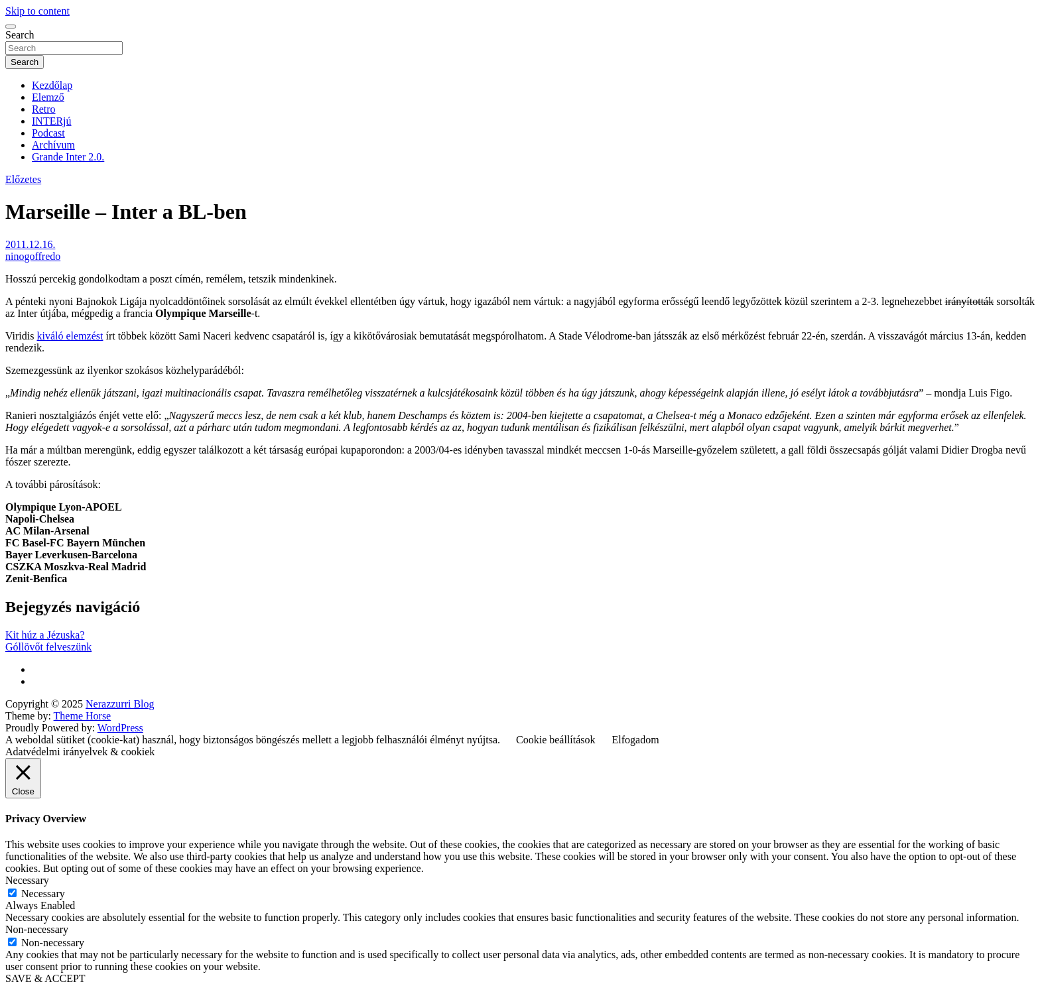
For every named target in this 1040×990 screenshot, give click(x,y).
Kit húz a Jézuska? (45, 635)
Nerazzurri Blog (120, 704)
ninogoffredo (32, 256)
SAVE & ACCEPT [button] (45, 978)
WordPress (120, 727)
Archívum (53, 145)
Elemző (48, 97)
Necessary (43, 893)
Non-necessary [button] (36, 929)
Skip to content (37, 11)
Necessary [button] (27, 880)
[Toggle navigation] (10, 27)
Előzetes (23, 179)
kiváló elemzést (69, 335)
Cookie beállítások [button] (556, 739)
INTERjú (52, 121)
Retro (44, 109)
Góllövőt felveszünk (48, 646)
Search (19, 34)
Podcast (48, 133)
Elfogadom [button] (635, 739)
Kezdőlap (52, 85)
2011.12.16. (30, 244)
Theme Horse (82, 715)
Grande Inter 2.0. (68, 156)
